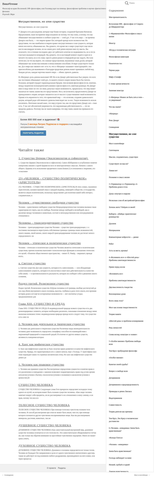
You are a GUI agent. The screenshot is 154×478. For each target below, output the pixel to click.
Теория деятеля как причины (120, 412)
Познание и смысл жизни (119, 177)
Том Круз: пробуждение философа (123, 351)
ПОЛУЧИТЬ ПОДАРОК (33, 133)
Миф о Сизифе (115, 77)
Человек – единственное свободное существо (49, 202)
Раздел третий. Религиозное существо (44, 283)
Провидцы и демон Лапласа (120, 391)
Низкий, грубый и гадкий (119, 465)
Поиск (129, 3)
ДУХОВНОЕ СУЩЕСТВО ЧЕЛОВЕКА (45, 445)
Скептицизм (114, 150)
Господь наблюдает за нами (120, 458)
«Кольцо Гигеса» (116, 438)
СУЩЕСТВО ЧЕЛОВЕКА (36, 384)
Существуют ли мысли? (118, 164)
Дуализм (112, 224)
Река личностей (115, 328)
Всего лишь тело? (116, 301)
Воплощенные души (117, 294)
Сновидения (114, 127)
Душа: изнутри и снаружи (119, 194)
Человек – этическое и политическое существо (50, 243)
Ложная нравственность (118, 471)
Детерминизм (114, 378)
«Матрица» (113, 114)
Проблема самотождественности (122, 280)
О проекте (51, 468)
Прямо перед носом (117, 267)
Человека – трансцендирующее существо (46, 222)
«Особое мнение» (116, 358)
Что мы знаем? (115, 107)
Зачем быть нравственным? (120, 451)
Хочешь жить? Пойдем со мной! (122, 207)
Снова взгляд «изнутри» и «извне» (123, 334)
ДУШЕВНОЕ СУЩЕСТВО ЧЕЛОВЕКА (45, 425)
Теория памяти (115, 314)
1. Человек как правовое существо (41, 364)
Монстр (112, 43)
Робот (111, 244)
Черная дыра (114, 70)
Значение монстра (116, 90)
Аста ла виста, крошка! (118, 251)
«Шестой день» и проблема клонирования (126, 321)
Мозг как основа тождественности (123, 307)
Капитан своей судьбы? (118, 364)
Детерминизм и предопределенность (124, 385)
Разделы (62, 468)
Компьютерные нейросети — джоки (123, 237)
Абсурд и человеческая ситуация (122, 50)
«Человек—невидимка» (118, 444)
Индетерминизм (115, 398)
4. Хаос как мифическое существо (41, 344)
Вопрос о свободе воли (118, 371)
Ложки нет (113, 171)
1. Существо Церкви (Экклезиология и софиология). (53, 158)
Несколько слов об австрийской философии (126, 200)
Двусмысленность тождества (121, 287)
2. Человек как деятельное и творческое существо (52, 324)
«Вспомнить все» (116, 274)
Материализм (114, 230)
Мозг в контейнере (116, 143)
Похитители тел (115, 63)
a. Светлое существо (32, 263)
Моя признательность (118, 17)
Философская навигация (119, 57)
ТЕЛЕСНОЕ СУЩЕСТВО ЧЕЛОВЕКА (44, 405)
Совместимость (115, 405)
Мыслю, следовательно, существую (123, 157)
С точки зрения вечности (119, 84)
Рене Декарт (114, 120)
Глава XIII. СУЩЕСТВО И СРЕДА (42, 303)
